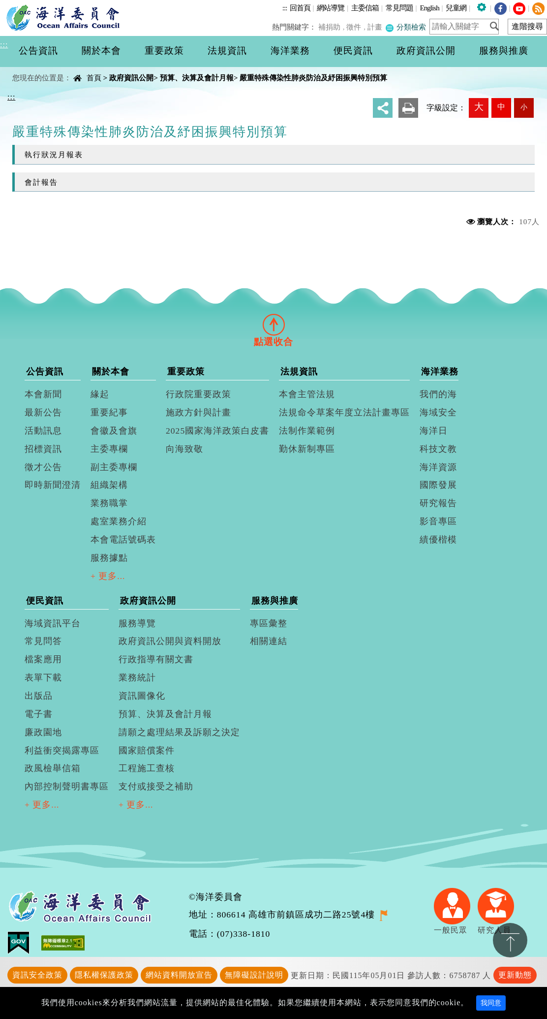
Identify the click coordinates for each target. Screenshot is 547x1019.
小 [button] (523, 107)
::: (284, 7)
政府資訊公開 (131, 77)
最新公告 (43, 412)
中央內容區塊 (32, 69)
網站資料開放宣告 (179, 975)
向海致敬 (184, 449)
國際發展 (438, 485)
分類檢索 (405, 27)
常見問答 (43, 641)
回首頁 (300, 7)
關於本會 (110, 371)
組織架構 (109, 485)
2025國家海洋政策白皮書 (217, 431)
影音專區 (438, 521)
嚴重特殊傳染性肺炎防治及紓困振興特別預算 (313, 77)
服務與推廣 (274, 601)
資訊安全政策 (37, 975)
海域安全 (438, 412)
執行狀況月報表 (54, 154)
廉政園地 (43, 732)
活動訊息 (43, 431)
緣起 (100, 394)
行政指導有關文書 (156, 659)
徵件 (355, 27)
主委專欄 (109, 449)
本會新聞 (43, 394)
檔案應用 (43, 659)
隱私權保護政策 (104, 975)
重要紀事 (109, 412)
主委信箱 (365, 7)
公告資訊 (44, 371)
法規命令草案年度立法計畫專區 (344, 412)
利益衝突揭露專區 (62, 750)
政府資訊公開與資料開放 (170, 641)
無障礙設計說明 (254, 975)
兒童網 (456, 7)
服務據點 (109, 558)
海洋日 (434, 431)
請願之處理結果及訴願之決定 (179, 732)
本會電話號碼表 (123, 539)
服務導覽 (137, 623)
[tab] (273, 324)
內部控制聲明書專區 (67, 786)
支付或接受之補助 (156, 786)
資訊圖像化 (142, 696)
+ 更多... (108, 576)
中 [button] (501, 106)
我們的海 (438, 394)
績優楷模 (438, 539)
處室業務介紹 (119, 521)
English (429, 7)
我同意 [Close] (491, 1003)
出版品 (39, 696)
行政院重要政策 (198, 394)
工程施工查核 (147, 768)
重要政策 (186, 371)
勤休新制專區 (307, 449)
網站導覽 (330, 7)
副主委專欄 (114, 467)
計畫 (375, 27)
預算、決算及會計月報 (197, 77)
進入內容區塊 (25, 5)
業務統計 (137, 677)
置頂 (510, 940)
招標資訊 (43, 449)
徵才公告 (43, 467)
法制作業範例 (307, 431)
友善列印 (408, 108)
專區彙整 (268, 623)
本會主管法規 (307, 394)
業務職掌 (109, 503)
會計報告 (41, 182)
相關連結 (268, 641)
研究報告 (438, 503)
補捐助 (332, 27)
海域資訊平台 (53, 623)
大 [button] (479, 107)
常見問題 (399, 7)
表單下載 (43, 677)
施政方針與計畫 (198, 412)
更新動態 (515, 975)
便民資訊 (44, 601)
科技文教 (438, 449)
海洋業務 (439, 371)
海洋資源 (438, 467)
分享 (383, 108)
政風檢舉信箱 (53, 768)
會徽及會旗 (114, 431)
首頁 (94, 77)
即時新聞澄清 (53, 485)
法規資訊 (299, 371)
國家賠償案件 (147, 750)
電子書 (39, 714)
